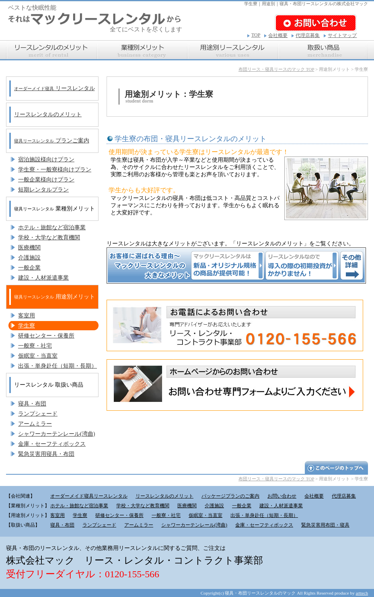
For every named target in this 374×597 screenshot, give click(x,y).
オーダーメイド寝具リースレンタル (88, 496)
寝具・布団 (32, 404)
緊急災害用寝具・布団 (46, 454)
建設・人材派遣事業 (43, 278)
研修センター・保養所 (46, 336)
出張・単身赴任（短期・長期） (57, 366)
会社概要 (278, 35)
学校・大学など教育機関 (49, 238)
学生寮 (26, 326)
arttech (362, 593)
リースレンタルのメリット (48, 114)
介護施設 (29, 258)
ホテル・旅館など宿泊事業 (52, 227)
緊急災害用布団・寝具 (325, 525)
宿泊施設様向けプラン (46, 159)
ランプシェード (38, 414)
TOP (255, 35)
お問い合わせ (281, 496)
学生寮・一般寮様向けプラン (54, 170)
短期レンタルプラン (43, 190)
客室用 (26, 316)
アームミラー (35, 424)
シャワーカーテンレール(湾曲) (56, 434)
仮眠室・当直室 (38, 356)
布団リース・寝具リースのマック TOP (276, 69)
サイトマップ (342, 35)
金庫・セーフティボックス (52, 444)
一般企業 (29, 268)
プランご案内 (51, 141)
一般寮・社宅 (35, 346)
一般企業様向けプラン (46, 180)
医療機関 (29, 248)
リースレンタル (54, 88)
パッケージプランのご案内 (230, 496)
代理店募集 (308, 35)
